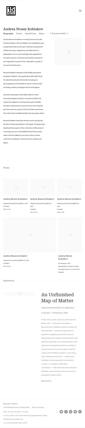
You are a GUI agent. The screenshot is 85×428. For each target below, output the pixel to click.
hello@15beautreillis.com (13, 419)
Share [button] (41, 33)
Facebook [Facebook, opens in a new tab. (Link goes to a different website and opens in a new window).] (66, 411)
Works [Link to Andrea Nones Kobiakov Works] (19, 33)
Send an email (75, 411)
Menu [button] (80, 11)
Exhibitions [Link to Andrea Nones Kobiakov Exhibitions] (30, 33)
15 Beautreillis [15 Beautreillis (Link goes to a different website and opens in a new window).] (11, 11)
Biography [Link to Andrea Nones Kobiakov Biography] (8, 33)
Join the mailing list (61, 411)
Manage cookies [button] (10, 404)
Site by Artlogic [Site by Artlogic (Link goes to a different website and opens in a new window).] (38, 407)
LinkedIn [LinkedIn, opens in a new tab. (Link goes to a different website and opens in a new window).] (80, 411)
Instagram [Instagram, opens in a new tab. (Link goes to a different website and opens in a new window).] (70, 411)
